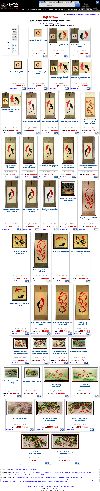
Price (14, 31)
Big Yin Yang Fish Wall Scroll (50, 121)
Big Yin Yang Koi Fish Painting (60, 251)
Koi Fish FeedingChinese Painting (85, 386)
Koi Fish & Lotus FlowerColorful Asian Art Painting (20, 352)
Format (14, 29)
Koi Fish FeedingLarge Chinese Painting (35, 453)
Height (14, 36)
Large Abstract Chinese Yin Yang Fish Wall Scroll (88, 166)
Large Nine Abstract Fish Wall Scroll (88, 219)
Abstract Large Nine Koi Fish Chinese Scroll (41, 271)
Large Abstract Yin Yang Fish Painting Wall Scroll (11, 210)
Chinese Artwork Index (18, 481)
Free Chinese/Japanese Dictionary (54, 477)
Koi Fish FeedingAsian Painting (56, 385)
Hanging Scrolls (48, 480)
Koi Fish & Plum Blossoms (20, 418)
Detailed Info (33, 56)
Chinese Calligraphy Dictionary (73, 477)
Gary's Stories (33, 474)
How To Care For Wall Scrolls (60, 472)
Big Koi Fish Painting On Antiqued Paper (80, 252)
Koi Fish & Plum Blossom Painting (32, 381)
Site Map (50, 484)
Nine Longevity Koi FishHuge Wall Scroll (90, 123)
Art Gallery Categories (21, 469)
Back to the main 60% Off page (50, 23)
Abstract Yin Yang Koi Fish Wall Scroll (80, 46)
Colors (14, 39)
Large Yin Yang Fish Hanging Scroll (48, 166)
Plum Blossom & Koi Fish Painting (79, 352)
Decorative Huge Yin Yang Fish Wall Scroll (69, 122)
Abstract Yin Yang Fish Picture (17, 72)
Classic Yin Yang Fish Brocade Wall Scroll (80, 78)
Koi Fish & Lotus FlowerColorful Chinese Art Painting (59, 352)
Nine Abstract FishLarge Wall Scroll (82, 323)
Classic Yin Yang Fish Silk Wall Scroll (59, 78)
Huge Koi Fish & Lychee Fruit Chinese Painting (80, 419)
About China (24, 474)
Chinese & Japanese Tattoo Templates (80, 472)
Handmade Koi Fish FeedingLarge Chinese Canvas (65, 453)
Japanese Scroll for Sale (60, 481)
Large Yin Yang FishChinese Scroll (10, 166)
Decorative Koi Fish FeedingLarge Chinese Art (49, 419)
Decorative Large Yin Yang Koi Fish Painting (19, 304)
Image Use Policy (31, 486)
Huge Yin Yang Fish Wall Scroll (31, 121)
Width (14, 34)
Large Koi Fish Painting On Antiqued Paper (19, 252)
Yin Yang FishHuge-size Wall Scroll (68, 166)
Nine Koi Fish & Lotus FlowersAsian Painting (68, 200)
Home (23, 10)
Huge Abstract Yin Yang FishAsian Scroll (49, 210)
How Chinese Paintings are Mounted (41, 472)
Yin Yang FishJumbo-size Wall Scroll (28, 166)
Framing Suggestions (23, 477)
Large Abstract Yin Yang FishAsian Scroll (31, 210)
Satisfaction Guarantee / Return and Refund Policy (60, 486)
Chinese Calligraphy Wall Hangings (64, 480)
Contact (89, 10)
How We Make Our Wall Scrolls (20, 472)
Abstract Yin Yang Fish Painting (38, 40)
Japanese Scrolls (6, 481)
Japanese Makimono (37, 480)
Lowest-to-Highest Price (76, 14)
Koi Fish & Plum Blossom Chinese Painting (11, 382)
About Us (17, 474)
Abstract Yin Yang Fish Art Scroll (58, 45)
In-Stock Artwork (57, 10)
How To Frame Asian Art (36, 477)
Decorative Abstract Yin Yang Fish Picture (37, 73)
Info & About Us (75, 10)
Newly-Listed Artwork (35, 469)
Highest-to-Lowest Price (92, 14)
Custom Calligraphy (37, 10)
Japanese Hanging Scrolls (45, 481)
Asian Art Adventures (43, 474)
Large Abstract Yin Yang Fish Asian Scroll (41, 323)
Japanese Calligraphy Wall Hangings (85, 480)
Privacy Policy (41, 486)
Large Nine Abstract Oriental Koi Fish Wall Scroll (62, 323)
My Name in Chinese (31, 481)
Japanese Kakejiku (25, 480)
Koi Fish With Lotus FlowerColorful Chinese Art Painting (40, 352)
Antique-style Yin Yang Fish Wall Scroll (11, 110)
